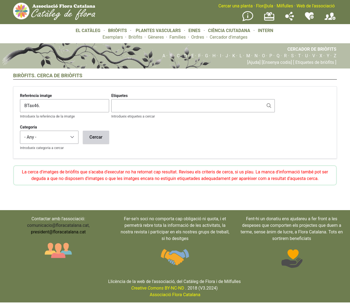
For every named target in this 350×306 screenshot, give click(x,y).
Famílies (177, 37)
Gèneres (156, 37)
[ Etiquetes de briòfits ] (314, 62)
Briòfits (135, 37)
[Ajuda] (254, 62)
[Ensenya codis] (276, 62)
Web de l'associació (315, 5)
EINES (194, 30)
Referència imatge (36, 95)
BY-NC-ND (157, 288)
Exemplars (113, 37)
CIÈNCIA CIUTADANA (229, 30)
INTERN (265, 30)
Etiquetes (119, 95)
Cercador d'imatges (228, 37)
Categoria (28, 127)
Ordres (197, 37)
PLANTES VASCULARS (158, 30)
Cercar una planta (235, 5)
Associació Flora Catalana (175, 294)
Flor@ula (264, 5)
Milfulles (284, 5)
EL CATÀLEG (88, 30)
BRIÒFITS (118, 30)
